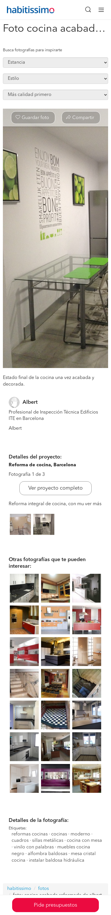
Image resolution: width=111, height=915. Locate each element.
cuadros (20, 840)
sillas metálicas (47, 840)
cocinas (59, 834)
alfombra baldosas (47, 854)
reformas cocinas (30, 834)
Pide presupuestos (55, 905)
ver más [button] (93, 504)
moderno (80, 834)
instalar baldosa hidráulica (56, 860)
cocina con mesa (84, 840)
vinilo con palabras (34, 847)
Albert (30, 402)
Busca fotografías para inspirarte (32, 50)
